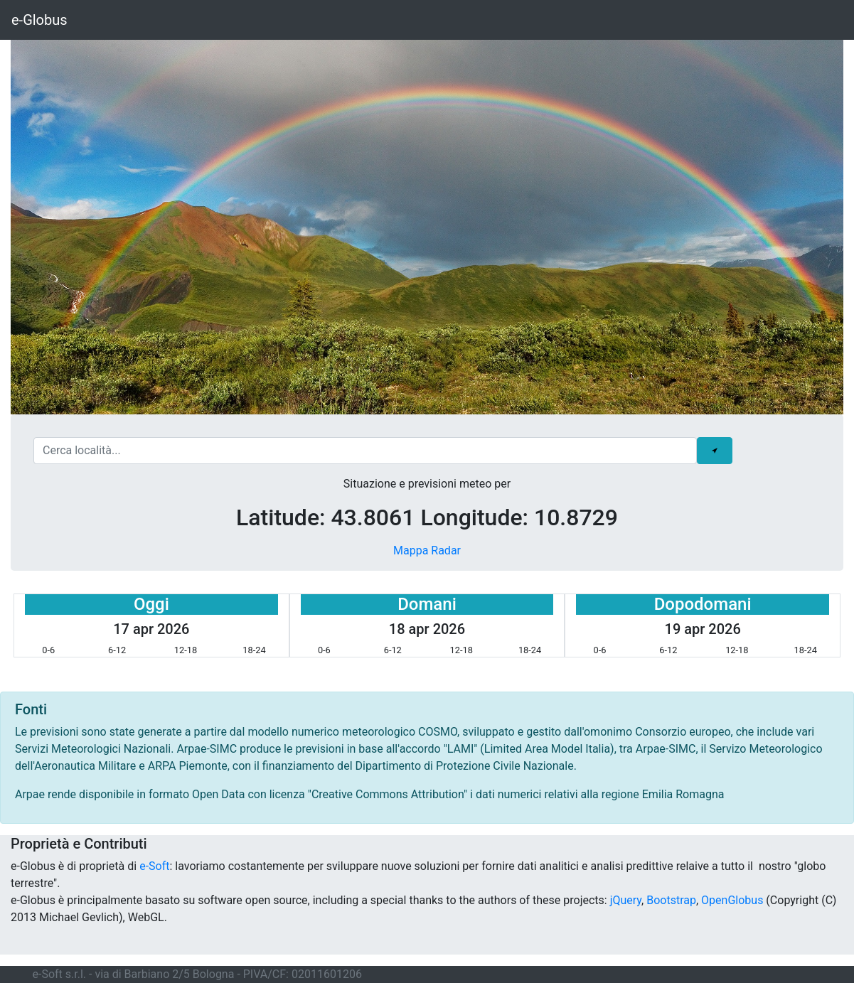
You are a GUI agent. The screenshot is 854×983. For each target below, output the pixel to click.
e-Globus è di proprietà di (75, 866)
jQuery (625, 900)
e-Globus (39, 19)
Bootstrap (671, 900)
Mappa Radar (427, 550)
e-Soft (154, 866)
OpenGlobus (732, 900)
